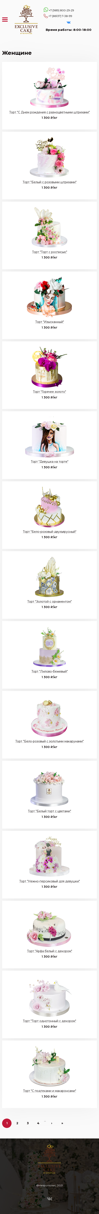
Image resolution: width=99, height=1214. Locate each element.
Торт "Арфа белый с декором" (49, 951)
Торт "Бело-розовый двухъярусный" (49, 532)
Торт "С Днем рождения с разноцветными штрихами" (49, 112)
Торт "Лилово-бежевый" (49, 671)
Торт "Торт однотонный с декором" (49, 1021)
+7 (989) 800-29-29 (61, 10)
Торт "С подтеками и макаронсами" (49, 1091)
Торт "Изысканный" (49, 322)
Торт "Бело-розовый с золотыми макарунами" (49, 741)
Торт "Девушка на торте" (49, 461)
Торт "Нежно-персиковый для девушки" (49, 881)
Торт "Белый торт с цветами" (49, 811)
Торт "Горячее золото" (49, 392)
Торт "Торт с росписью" (49, 252)
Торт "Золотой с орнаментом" (49, 601)
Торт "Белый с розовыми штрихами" (50, 182)
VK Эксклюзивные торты (68, 22)
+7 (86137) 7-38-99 (60, 16)
